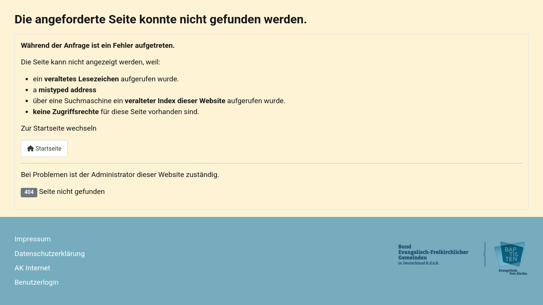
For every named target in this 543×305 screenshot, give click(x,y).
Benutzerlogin (36, 282)
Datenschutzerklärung (49, 253)
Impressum (32, 239)
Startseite (44, 148)
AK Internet (32, 268)
